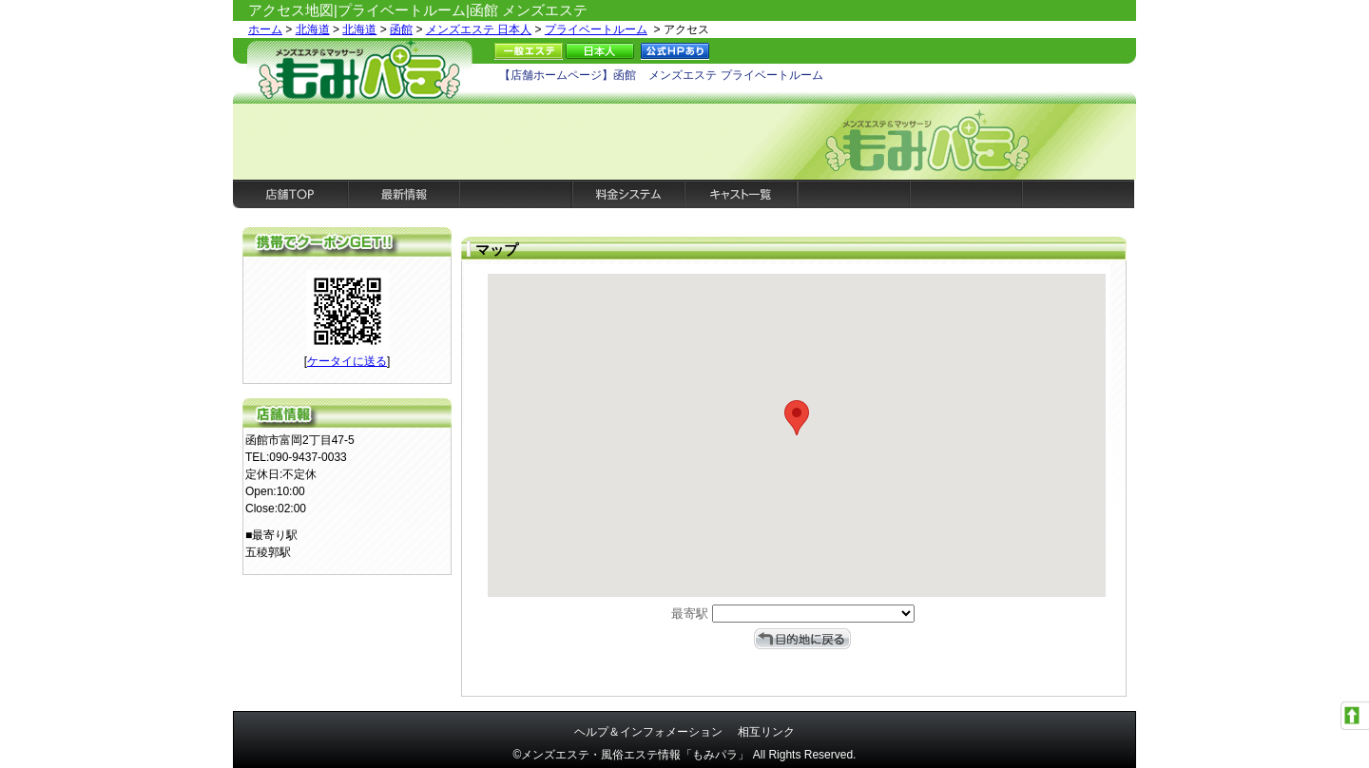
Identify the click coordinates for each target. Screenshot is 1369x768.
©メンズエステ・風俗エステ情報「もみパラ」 (631, 754)
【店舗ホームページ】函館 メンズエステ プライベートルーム (661, 75)
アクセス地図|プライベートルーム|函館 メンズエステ (418, 10)
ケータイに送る (347, 361)
